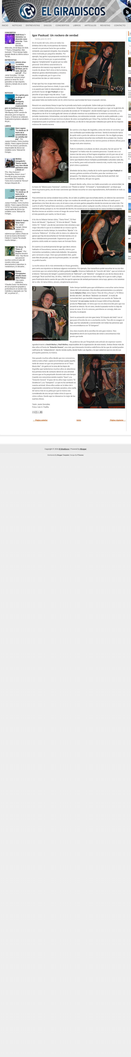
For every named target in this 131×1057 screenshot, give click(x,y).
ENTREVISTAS (10, 60)
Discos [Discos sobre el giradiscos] (48, 25)
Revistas (105, 25)
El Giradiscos (64, 449)
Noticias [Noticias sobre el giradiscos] (17, 25)
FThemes (80, 455)
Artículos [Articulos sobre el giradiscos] (90, 25)
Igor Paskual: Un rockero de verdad (55, 35)
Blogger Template (63, 455)
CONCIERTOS (10, 33)
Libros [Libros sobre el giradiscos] (77, 25)
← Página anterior (40, 420)
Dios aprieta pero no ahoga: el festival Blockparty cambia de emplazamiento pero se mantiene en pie (16, 101)
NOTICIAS (9, 93)
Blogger (83, 449)
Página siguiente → (118, 420)
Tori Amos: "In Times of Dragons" (20, 249)
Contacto (119, 25)
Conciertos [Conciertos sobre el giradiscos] (62, 25)
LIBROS (8, 126)
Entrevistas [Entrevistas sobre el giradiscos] (33, 25)
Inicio (5, 25)
